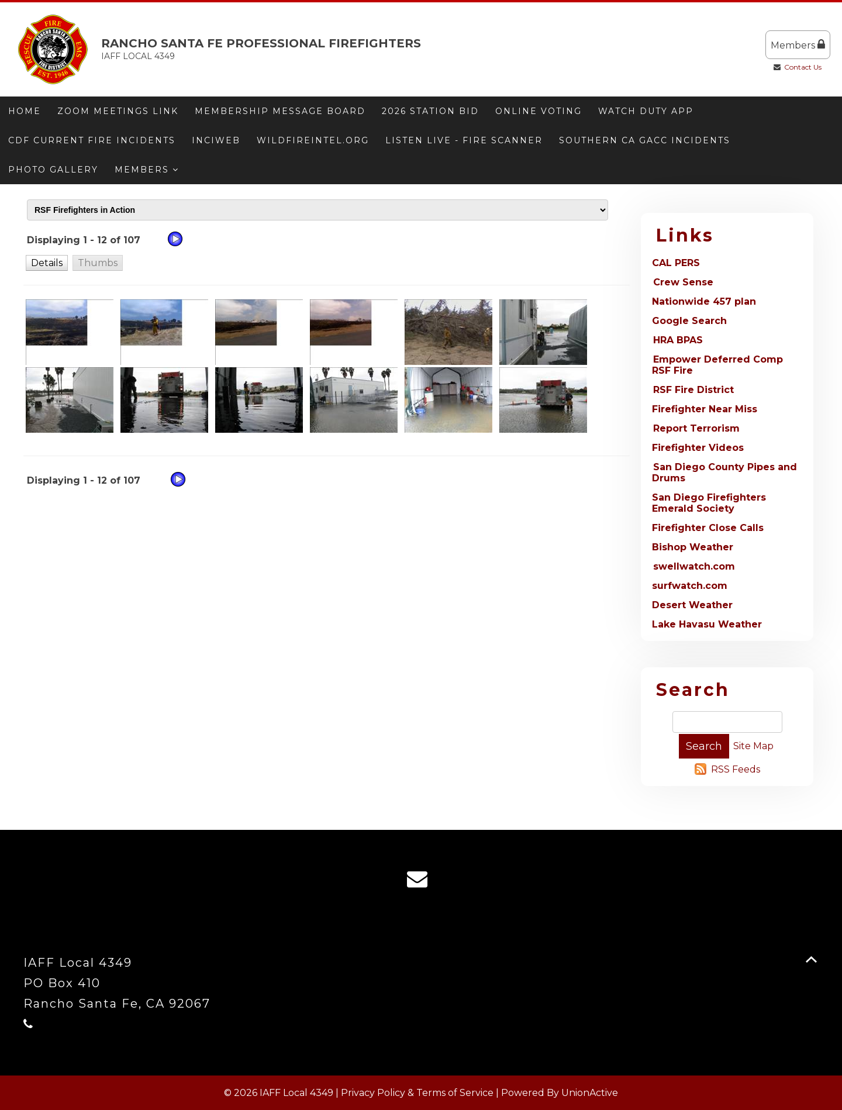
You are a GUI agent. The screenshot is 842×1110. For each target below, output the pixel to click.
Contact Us (803, 67)
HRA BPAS (678, 340)
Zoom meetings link (117, 111)
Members (798, 45)
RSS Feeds (735, 769)
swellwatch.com (694, 566)
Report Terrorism (696, 428)
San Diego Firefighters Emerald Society (709, 503)
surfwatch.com (689, 585)
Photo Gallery (53, 169)
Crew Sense (683, 282)
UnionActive (589, 1092)
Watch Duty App (645, 111)
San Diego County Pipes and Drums (724, 472)
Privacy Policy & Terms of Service (417, 1092)
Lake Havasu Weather (707, 624)
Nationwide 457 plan (704, 301)
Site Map (753, 746)
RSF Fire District (693, 389)
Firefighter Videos (698, 447)
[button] (46, 262)
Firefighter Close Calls (708, 527)
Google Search (689, 320)
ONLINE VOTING (538, 111)
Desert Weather (692, 605)
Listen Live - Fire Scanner (464, 140)
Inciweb (216, 140)
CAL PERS (676, 262)
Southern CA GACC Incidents (644, 140)
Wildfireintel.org (313, 140)
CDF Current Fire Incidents (91, 140)
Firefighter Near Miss (704, 409)
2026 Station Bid (430, 111)
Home (24, 111)
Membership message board (280, 111)
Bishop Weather (692, 547)
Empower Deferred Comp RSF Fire (717, 365)
